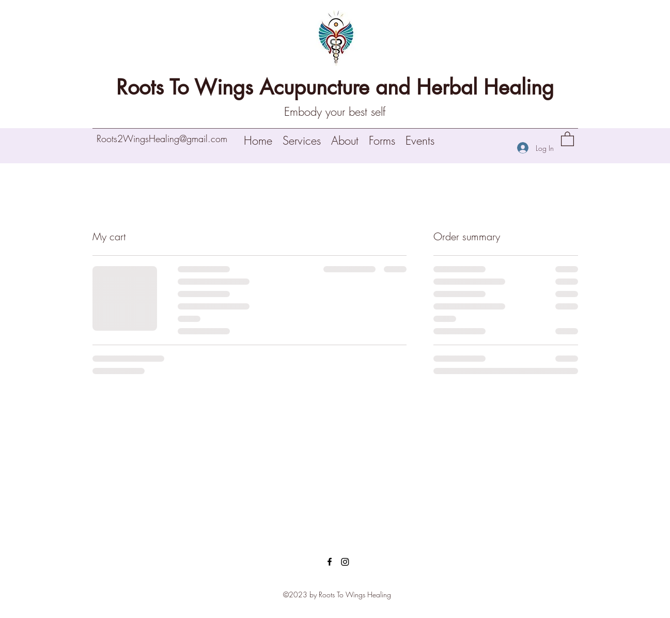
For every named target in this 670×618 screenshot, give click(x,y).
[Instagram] (345, 562)
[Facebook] (329, 562)
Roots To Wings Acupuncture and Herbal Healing (335, 87)
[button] (567, 138)
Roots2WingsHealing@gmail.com (162, 138)
